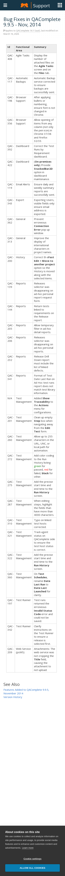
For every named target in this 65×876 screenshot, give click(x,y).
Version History (12, 697)
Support (41, 5)
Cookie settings (33, 858)
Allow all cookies (32, 868)
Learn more (27, 848)
